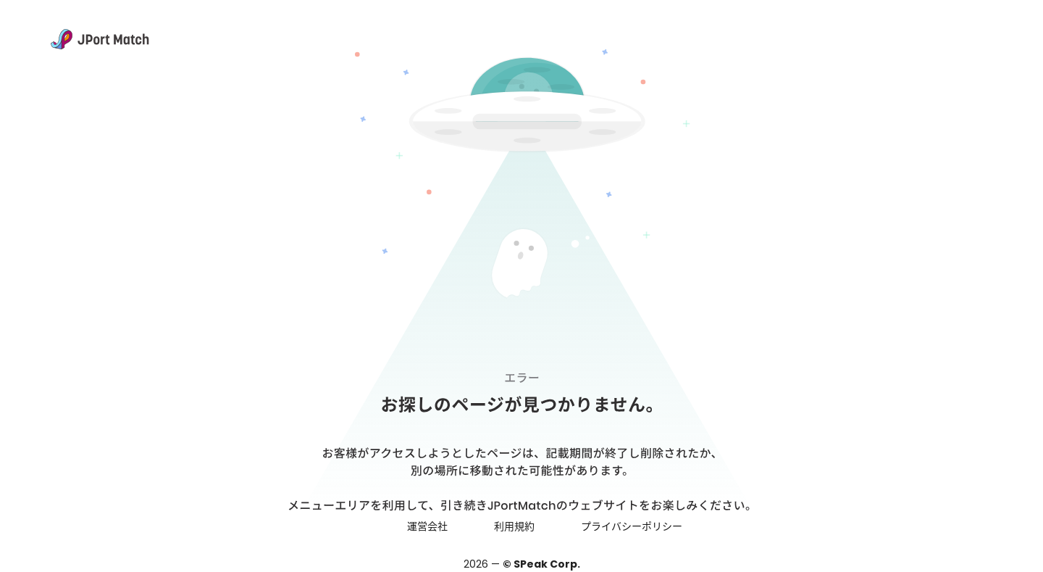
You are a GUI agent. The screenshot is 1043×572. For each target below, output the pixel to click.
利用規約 (514, 526)
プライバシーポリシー (631, 526)
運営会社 (427, 526)
